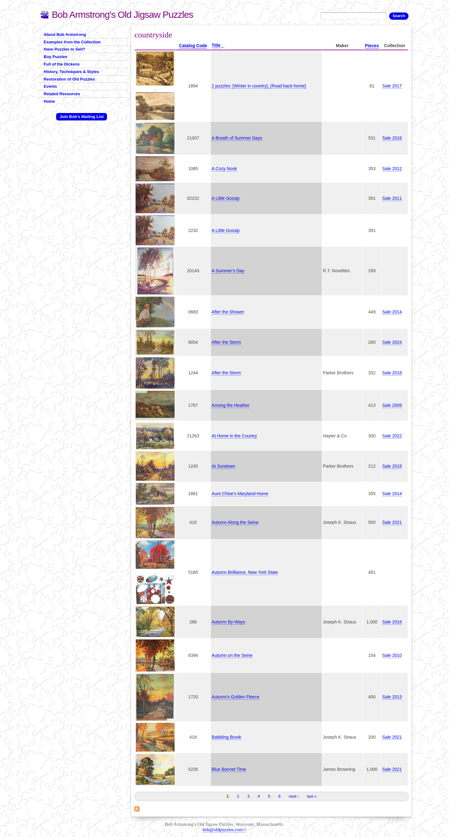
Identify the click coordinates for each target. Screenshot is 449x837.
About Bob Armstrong (65, 34)
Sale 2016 (392, 137)
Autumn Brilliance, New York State (245, 572)
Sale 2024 (392, 342)
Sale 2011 (392, 198)
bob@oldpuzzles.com (225, 829)
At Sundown (223, 466)
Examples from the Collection (72, 42)
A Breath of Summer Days (237, 137)
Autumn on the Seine (232, 655)
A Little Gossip (226, 198)
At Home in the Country (234, 435)
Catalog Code (193, 45)
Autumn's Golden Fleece (235, 696)
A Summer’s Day (228, 270)
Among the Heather (230, 405)
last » (311, 796)
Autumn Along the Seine (235, 522)
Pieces (372, 45)
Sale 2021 (392, 522)
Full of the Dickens (62, 64)
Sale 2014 (392, 311)
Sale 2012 (392, 168)
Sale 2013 (392, 696)
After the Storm (226, 342)
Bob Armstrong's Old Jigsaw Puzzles (122, 14)
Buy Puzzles (55, 56)
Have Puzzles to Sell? (64, 49)
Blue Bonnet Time (229, 769)
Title (218, 45)
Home (49, 101)
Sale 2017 (392, 85)
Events (50, 86)
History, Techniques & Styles (71, 71)
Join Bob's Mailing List (82, 116)
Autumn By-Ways (228, 621)
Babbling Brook (226, 737)
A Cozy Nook (224, 168)
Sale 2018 (392, 372)
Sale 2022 (392, 435)
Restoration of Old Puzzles (69, 79)
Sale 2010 (392, 655)
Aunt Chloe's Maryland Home (240, 493)
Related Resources (62, 93)
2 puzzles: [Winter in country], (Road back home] (259, 85)
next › (294, 796)
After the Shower (228, 311)
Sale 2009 (392, 405)
